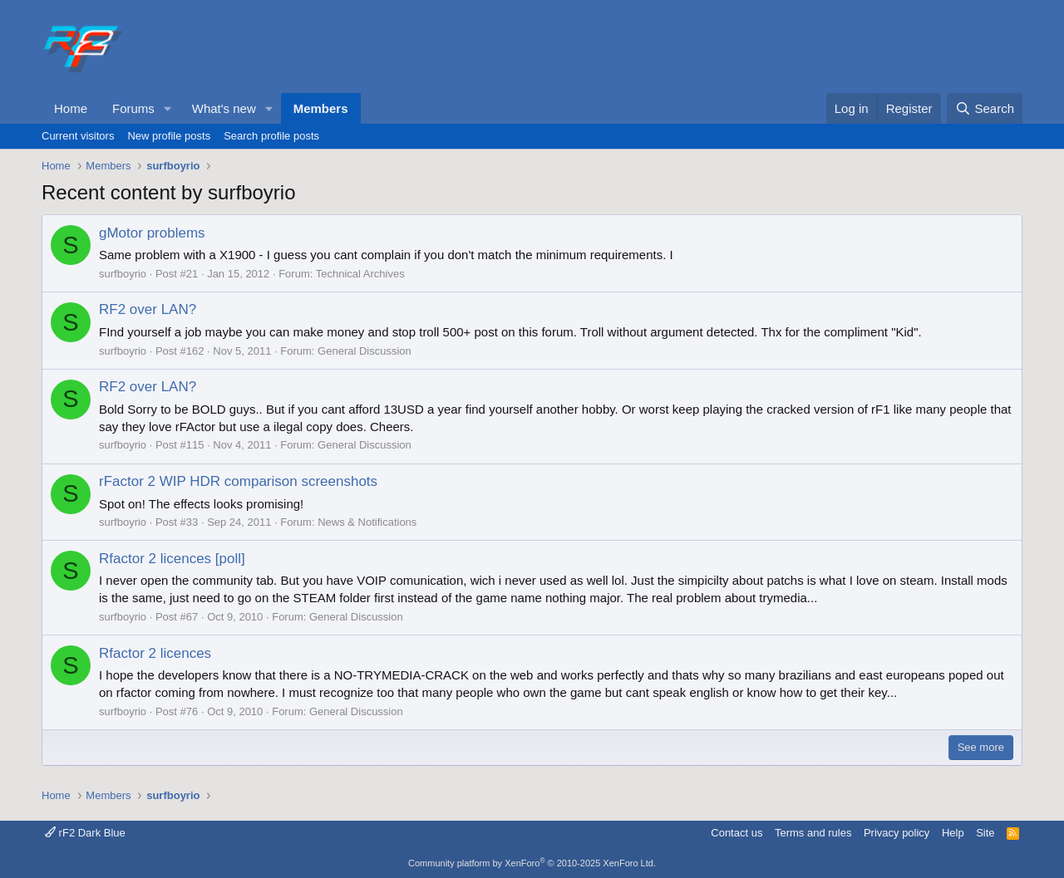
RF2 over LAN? (147, 309)
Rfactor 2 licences (155, 653)
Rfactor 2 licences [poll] (172, 559)
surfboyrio (122, 273)
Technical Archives (360, 273)
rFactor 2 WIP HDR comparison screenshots (238, 481)
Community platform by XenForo (532, 863)
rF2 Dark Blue (85, 832)
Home (70, 108)
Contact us (736, 832)
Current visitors (78, 136)
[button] (168, 108)
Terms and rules (813, 832)
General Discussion (364, 351)
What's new (224, 108)
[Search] (984, 108)
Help (953, 832)
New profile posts (168, 136)
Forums (133, 108)
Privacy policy (896, 832)
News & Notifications (367, 522)
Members (320, 108)
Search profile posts (271, 136)
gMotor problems (152, 233)
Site (985, 832)
